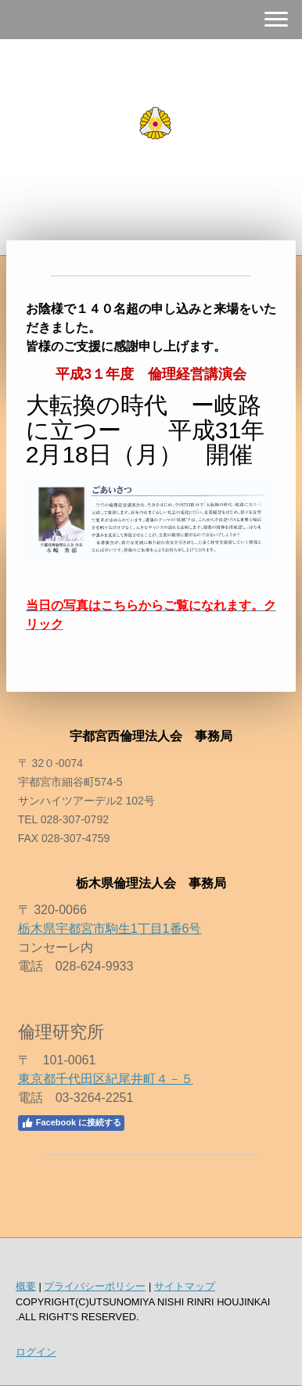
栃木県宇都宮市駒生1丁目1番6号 (110, 928)
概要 (26, 1286)
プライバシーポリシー (95, 1286)
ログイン (36, 1352)
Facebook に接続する (71, 1123)
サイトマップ (184, 1286)
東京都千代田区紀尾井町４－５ (105, 1078)
